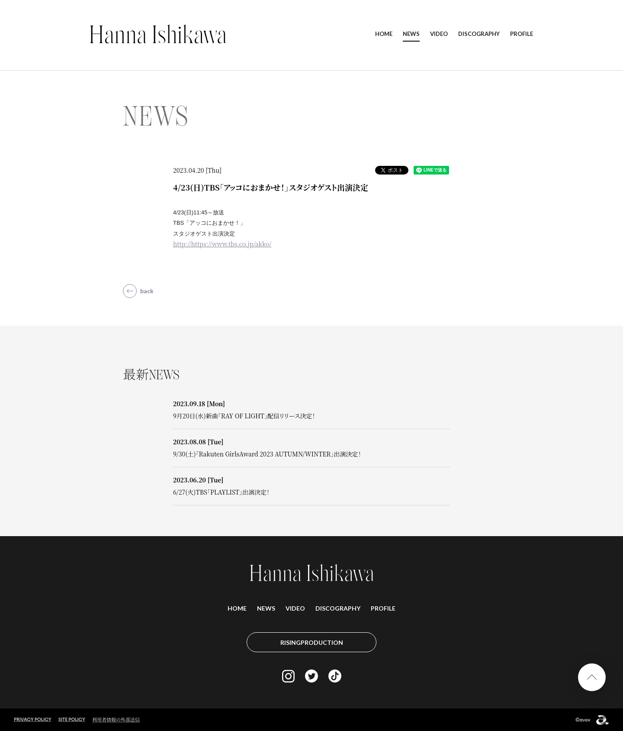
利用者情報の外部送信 (116, 719)
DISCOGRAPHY (479, 33)
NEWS (411, 33)
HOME (383, 33)
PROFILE (521, 33)
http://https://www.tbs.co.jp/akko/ (222, 243)
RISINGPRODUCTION (311, 642)
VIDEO (439, 33)
